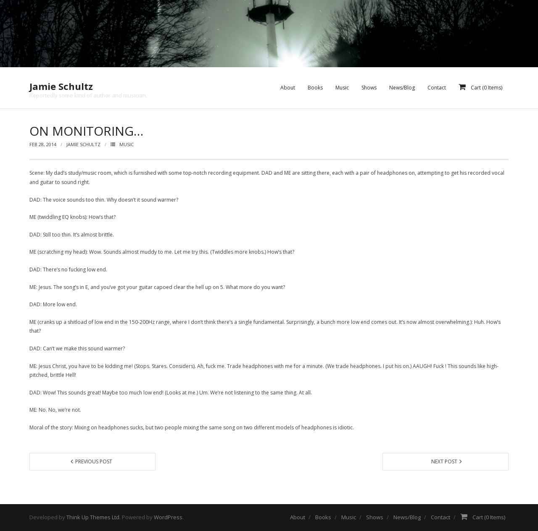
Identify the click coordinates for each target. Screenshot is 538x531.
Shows (374, 517)
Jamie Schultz (83, 144)
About (297, 517)
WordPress (168, 517)
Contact (440, 517)
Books (323, 517)
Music (126, 144)
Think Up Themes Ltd (92, 517)
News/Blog (407, 517)
